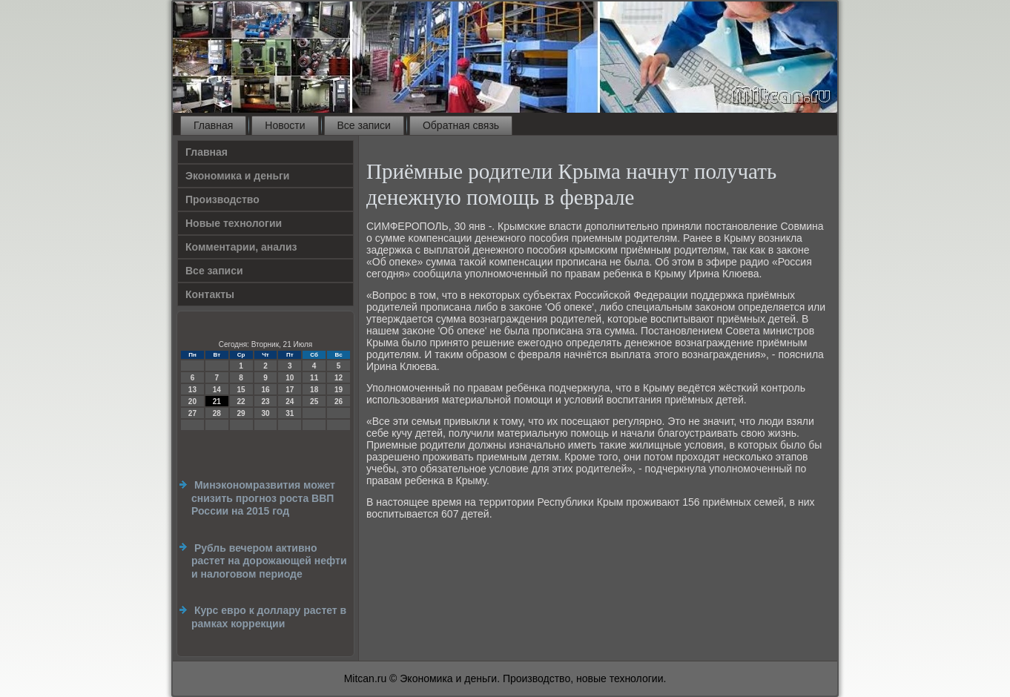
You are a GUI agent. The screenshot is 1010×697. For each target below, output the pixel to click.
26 (338, 401)
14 (217, 390)
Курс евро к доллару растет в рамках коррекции (268, 617)
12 (338, 378)
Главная (213, 125)
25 (314, 401)
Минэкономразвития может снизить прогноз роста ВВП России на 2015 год (263, 498)
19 (338, 390)
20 (192, 401)
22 (241, 401)
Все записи (364, 125)
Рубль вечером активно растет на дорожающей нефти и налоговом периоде (269, 561)
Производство (222, 199)
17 (289, 390)
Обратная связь (461, 125)
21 (217, 401)
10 (289, 378)
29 (241, 413)
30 (265, 413)
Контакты (209, 294)
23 (265, 401)
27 (192, 413)
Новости (285, 125)
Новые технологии (233, 223)
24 (289, 401)
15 (241, 390)
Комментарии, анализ (241, 247)
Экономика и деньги (237, 176)
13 (192, 390)
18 (314, 390)
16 (265, 390)
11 (314, 378)
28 (217, 413)
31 (289, 413)
